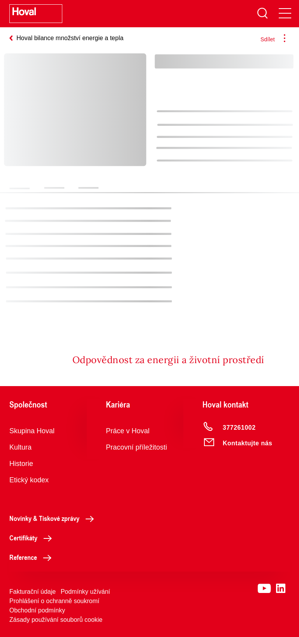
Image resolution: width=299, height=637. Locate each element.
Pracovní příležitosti (136, 447)
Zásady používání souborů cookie (55, 619)
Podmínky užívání (85, 591)
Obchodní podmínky (37, 610)
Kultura (20, 447)
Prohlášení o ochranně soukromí (54, 601)
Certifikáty (32, 538)
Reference (32, 557)
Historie (21, 464)
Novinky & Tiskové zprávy (53, 518)
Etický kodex (29, 480)
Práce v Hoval (128, 431)
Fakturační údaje (32, 591)
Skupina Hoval (32, 431)
